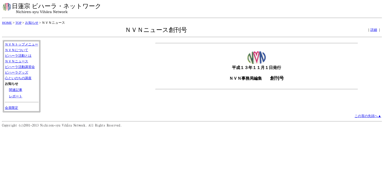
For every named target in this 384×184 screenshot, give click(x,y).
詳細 (373, 30)
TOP (18, 23)
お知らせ (31, 23)
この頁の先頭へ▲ (368, 116)
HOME (7, 23)
